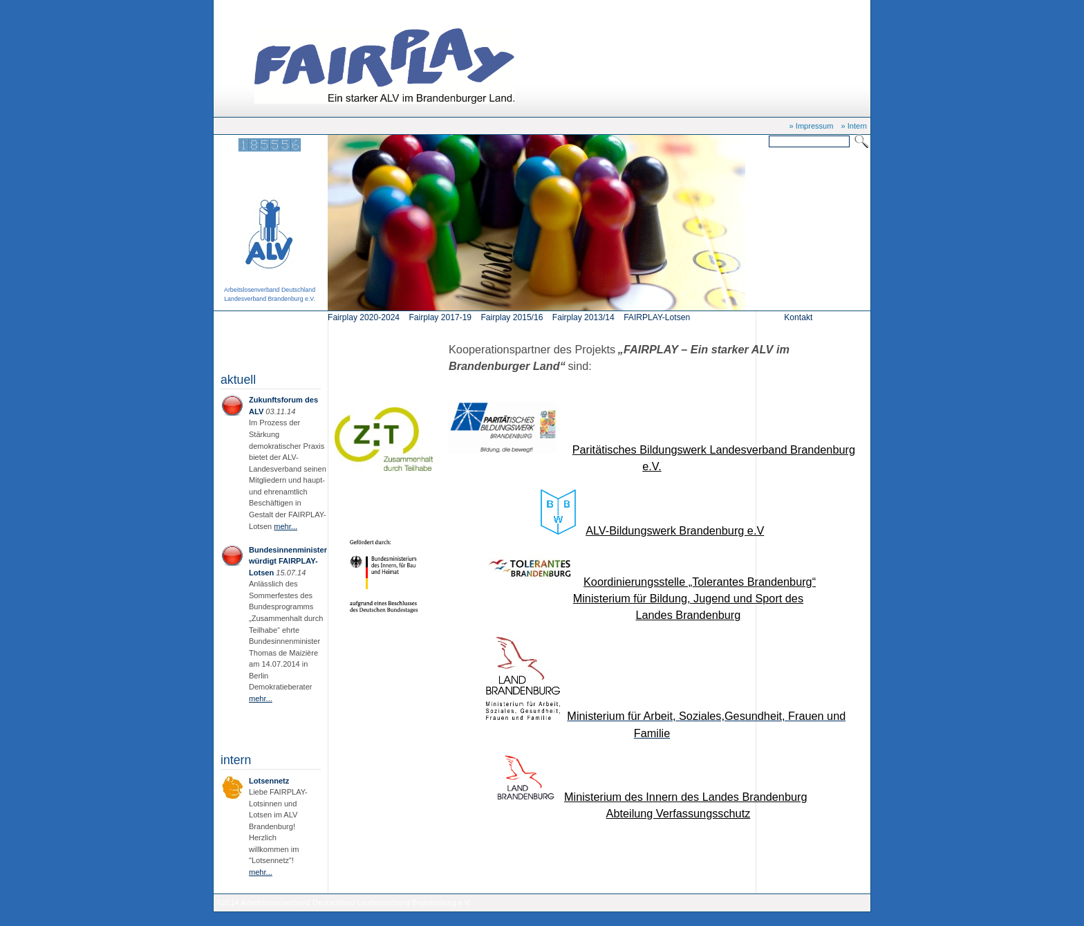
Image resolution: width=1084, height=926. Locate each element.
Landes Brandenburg (687, 615)
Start (271, 8)
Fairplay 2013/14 (583, 317)
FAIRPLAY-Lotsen (657, 317)
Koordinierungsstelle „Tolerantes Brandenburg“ (699, 581)
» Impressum (811, 126)
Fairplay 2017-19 (440, 317)
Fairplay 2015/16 (511, 317)
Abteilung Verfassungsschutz (678, 813)
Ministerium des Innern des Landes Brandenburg (685, 796)
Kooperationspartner (320, 8)
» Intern (854, 126)
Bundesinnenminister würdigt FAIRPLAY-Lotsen (288, 561)
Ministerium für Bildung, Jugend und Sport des (688, 598)
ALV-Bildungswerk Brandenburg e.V (675, 530)
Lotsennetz (269, 781)
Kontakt (798, 317)
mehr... (285, 526)
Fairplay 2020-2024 (364, 317)
